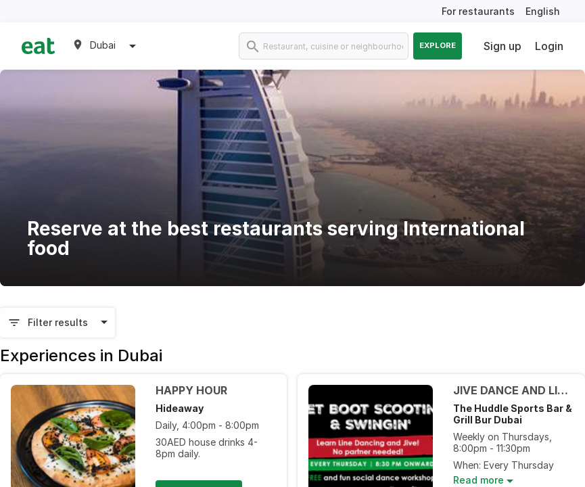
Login (549, 46)
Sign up (502, 46)
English (542, 11)
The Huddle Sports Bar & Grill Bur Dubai (512, 413)
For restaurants (478, 11)
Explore (437, 45)
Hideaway (180, 408)
